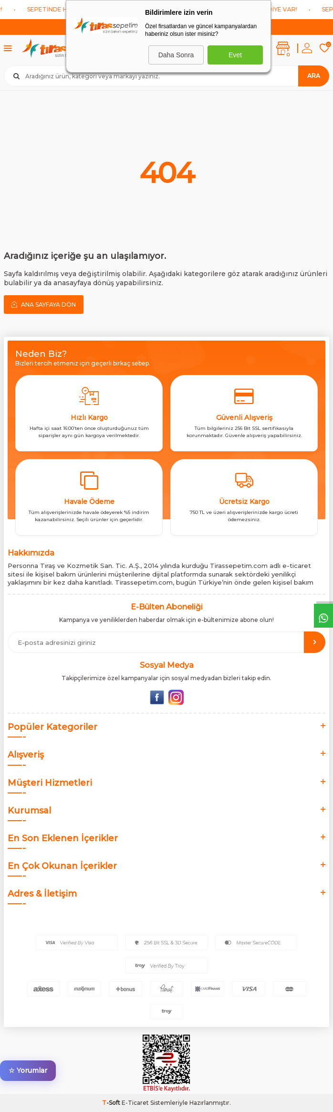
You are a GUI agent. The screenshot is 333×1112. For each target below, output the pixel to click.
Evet (235, 55)
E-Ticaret (135, 1102)
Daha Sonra (176, 55)
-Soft (112, 1102)
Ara (313, 75)
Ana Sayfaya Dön (43, 304)
